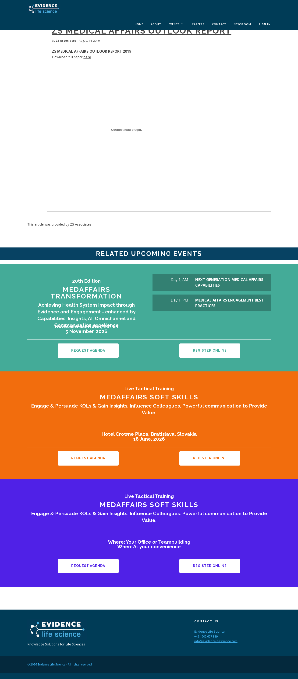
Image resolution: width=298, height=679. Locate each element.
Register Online (210, 350)
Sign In (265, 24)
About (156, 24)
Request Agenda (88, 350)
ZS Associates (66, 41)
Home (139, 24)
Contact (219, 24)
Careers (198, 24)
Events (174, 24)
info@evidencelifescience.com (216, 635)
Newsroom (242, 24)
